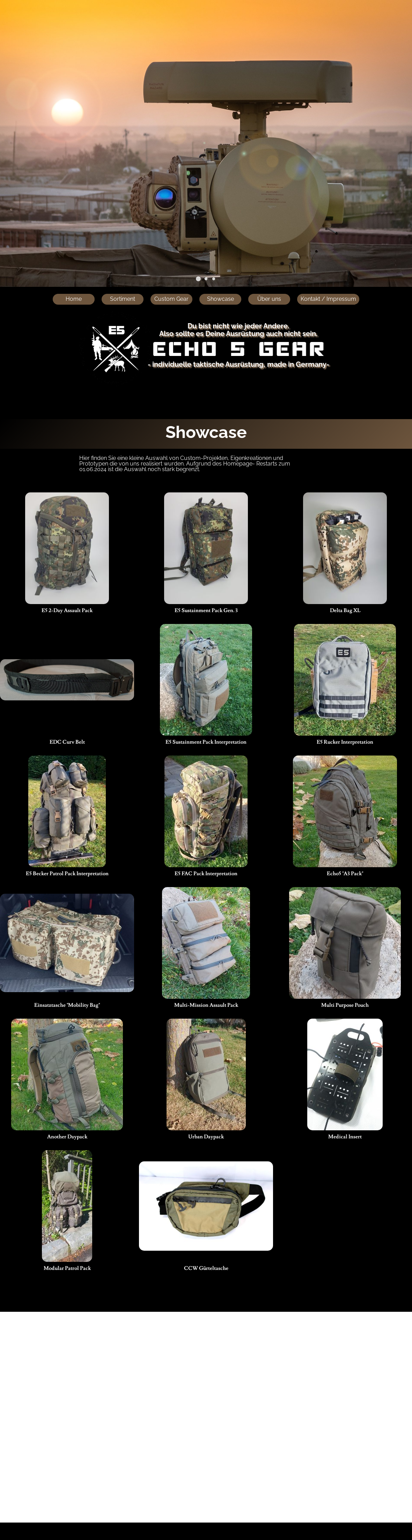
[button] (198, 278)
